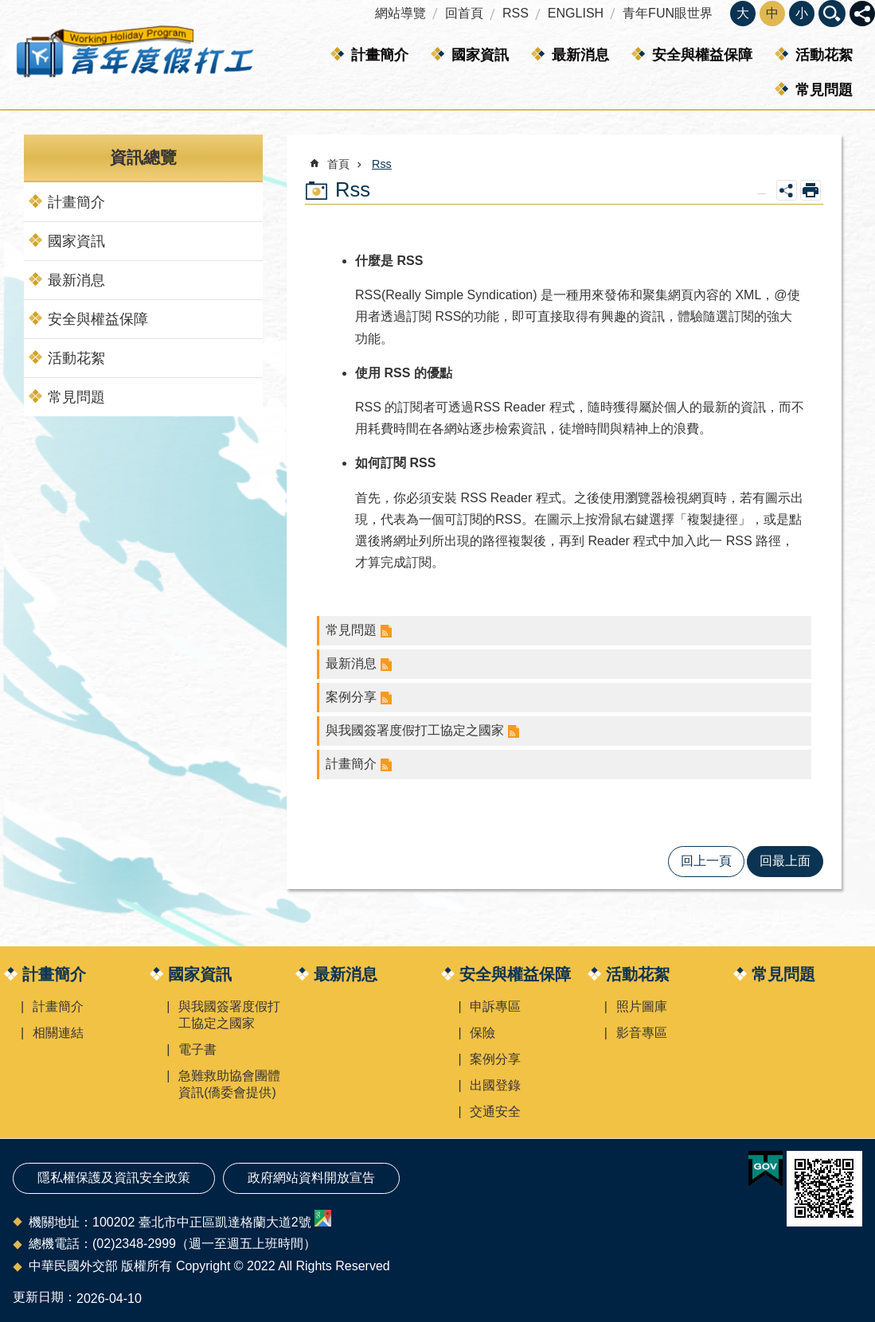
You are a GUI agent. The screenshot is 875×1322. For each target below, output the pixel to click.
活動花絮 (824, 55)
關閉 (832, 13)
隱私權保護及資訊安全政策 (113, 1177)
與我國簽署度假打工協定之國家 (415, 730)
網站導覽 (400, 13)
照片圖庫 (641, 1006)
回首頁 (464, 13)
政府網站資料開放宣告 (311, 1177)
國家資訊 (480, 55)
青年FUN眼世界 (668, 13)
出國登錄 (495, 1085)
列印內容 (810, 190)
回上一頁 (706, 861)
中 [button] (772, 13)
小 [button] (801, 13)
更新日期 (38, 1297)
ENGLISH (576, 13)
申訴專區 (495, 1006)
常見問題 (824, 90)
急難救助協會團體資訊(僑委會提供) (229, 1084)
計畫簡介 (379, 55)
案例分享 (351, 697)
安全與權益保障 (702, 55)
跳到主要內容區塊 (8, 8)
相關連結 (58, 1032)
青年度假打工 (133, 55)
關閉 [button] (862, 13)
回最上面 (785, 861)
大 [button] (742, 13)
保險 (482, 1032)
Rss (382, 164)
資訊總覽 (143, 157)
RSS (515, 13)
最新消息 (580, 55)
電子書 (197, 1049)
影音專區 (641, 1032)
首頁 (338, 164)
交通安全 (495, 1111)
